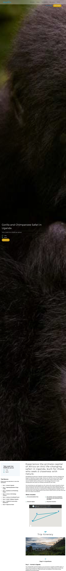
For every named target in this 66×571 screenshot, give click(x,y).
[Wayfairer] (8, 2)
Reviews (58, 2)
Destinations (32, 2)
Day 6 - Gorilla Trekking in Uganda (10, 499)
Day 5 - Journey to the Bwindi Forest (11, 497)
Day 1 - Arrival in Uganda (8, 485)
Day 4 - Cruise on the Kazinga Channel (9, 494)
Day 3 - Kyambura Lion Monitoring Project (10, 491)
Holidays (37, 2)
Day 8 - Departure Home (8, 504)
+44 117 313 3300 (48, 5)
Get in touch (57, 5)
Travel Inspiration (45, 2)
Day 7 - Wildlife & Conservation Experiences (10, 502)
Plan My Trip (5, 240)
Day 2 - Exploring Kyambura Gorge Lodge (10, 488)
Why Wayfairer (52, 2)
